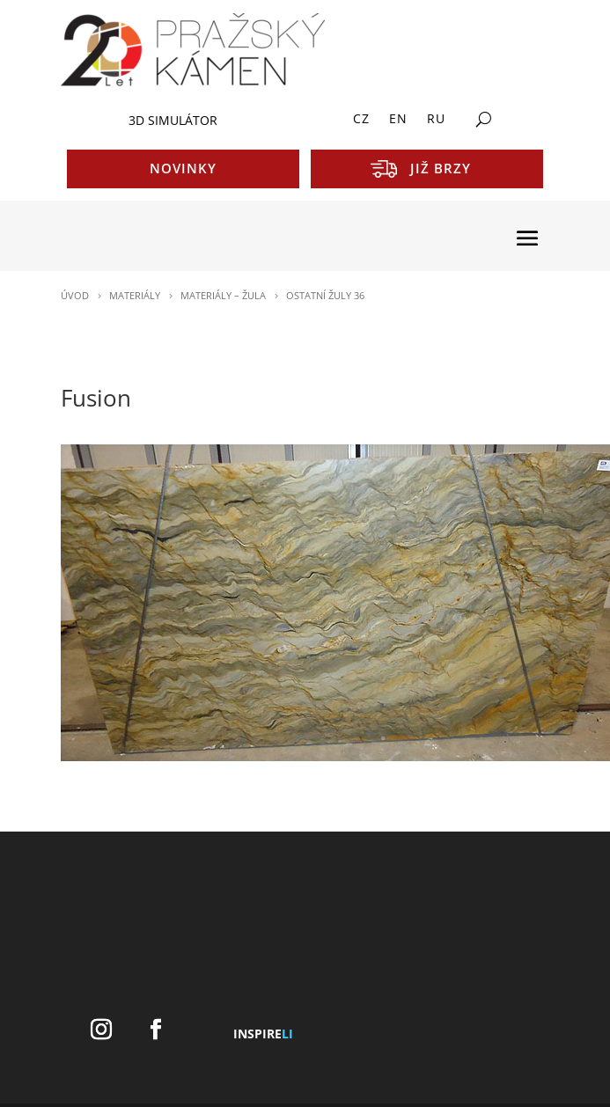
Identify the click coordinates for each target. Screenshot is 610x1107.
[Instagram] (101, 1030)
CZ (361, 120)
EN (398, 120)
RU (436, 120)
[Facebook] (155, 1030)
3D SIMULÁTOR (173, 120)
